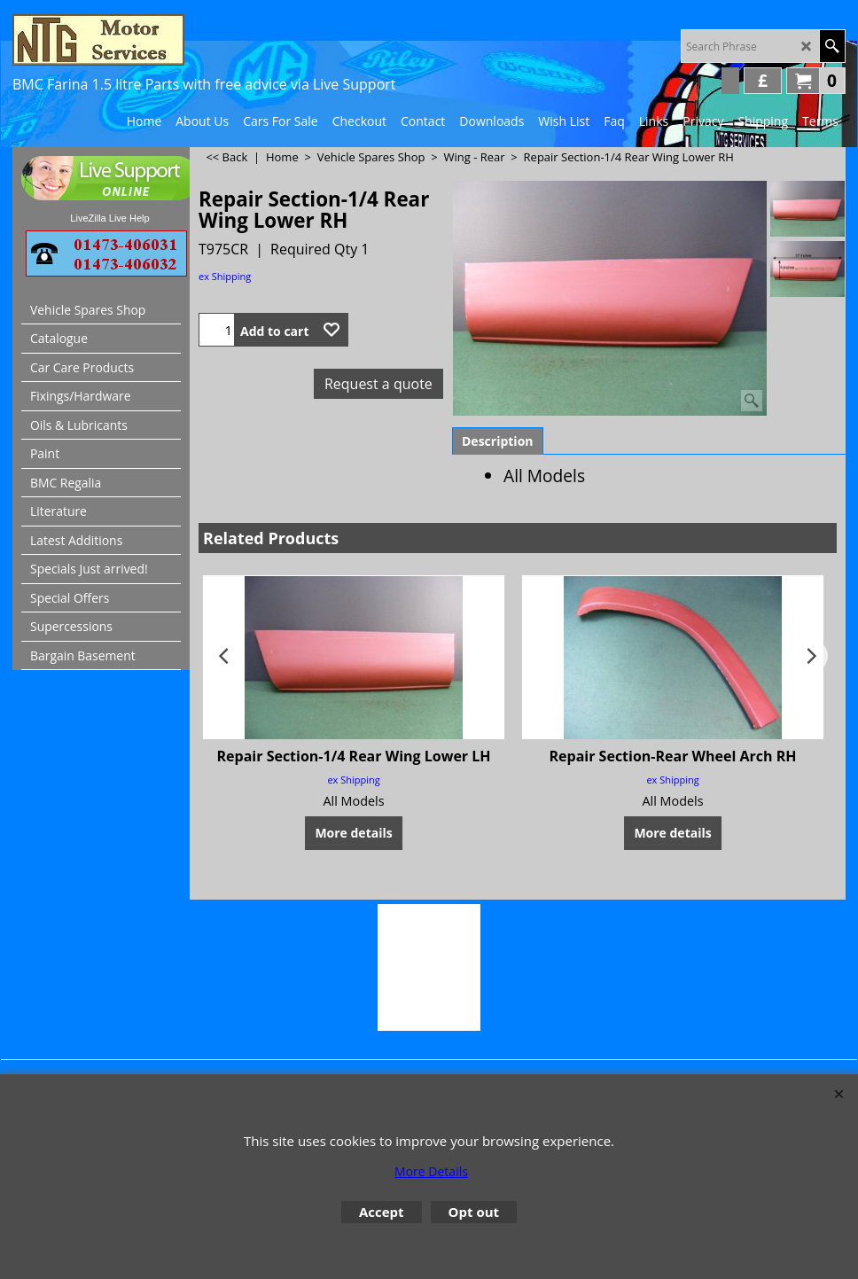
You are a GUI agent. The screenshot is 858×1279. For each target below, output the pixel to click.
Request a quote (378, 384)
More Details (431, 1171)
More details (353, 832)
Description (498, 441)
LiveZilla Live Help (109, 218)
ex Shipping (225, 276)
